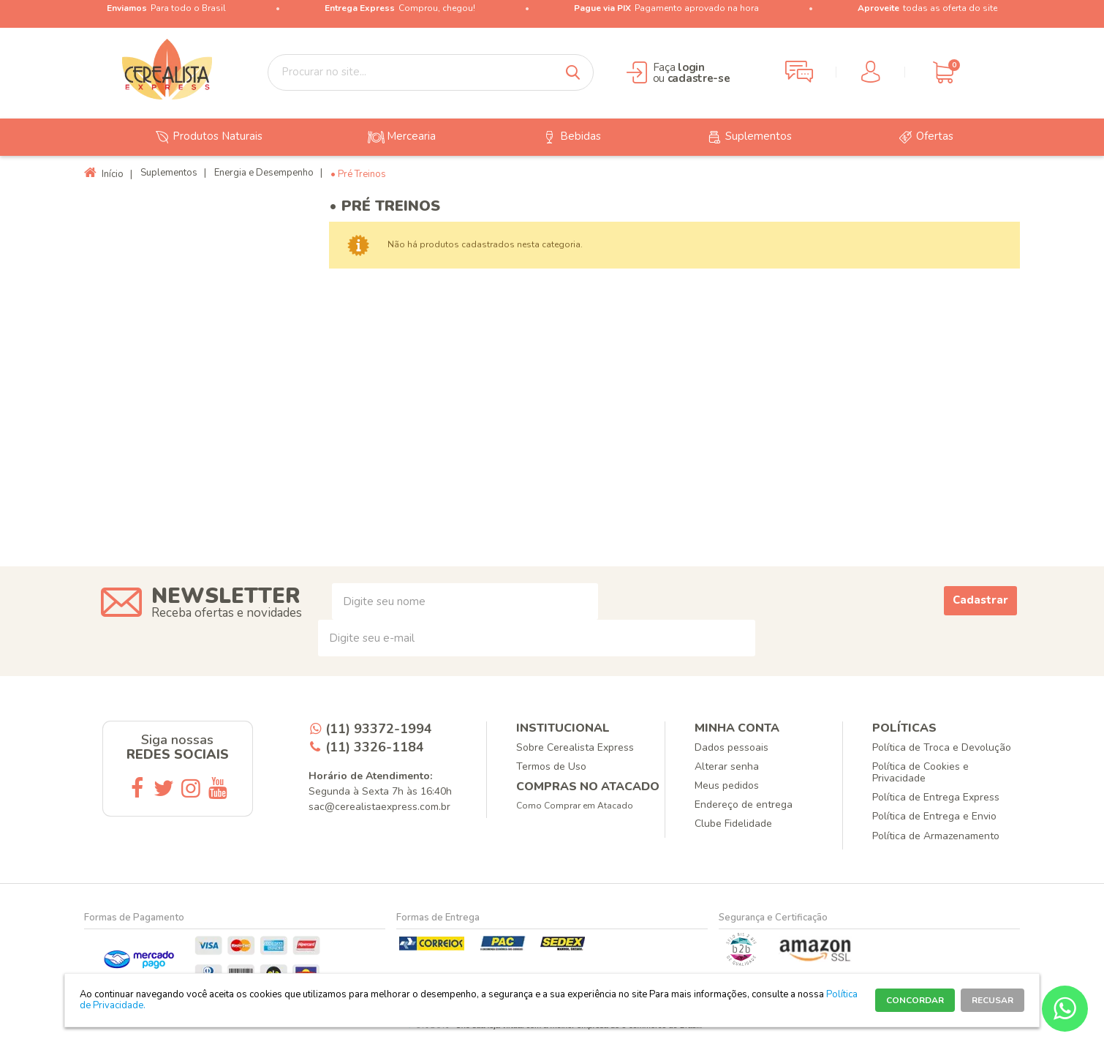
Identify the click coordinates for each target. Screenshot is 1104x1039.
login (691, 67)
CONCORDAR (915, 1000)
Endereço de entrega (744, 804)
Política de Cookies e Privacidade (920, 772)
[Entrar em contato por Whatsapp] (1065, 1009)
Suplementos (747, 137)
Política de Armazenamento (935, 836)
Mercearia (400, 137)
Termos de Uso (551, 766)
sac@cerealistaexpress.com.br (379, 807)
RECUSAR (992, 1000)
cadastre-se (699, 78)
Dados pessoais (731, 747)
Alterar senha (727, 766)
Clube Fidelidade (733, 823)
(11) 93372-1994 (378, 729)
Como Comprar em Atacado (574, 805)
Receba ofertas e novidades (226, 613)
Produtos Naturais (206, 137)
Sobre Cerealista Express (575, 747)
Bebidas (569, 137)
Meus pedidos (727, 785)
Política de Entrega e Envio (934, 816)
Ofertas (923, 137)
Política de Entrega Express (935, 797)
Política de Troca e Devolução (941, 747)
